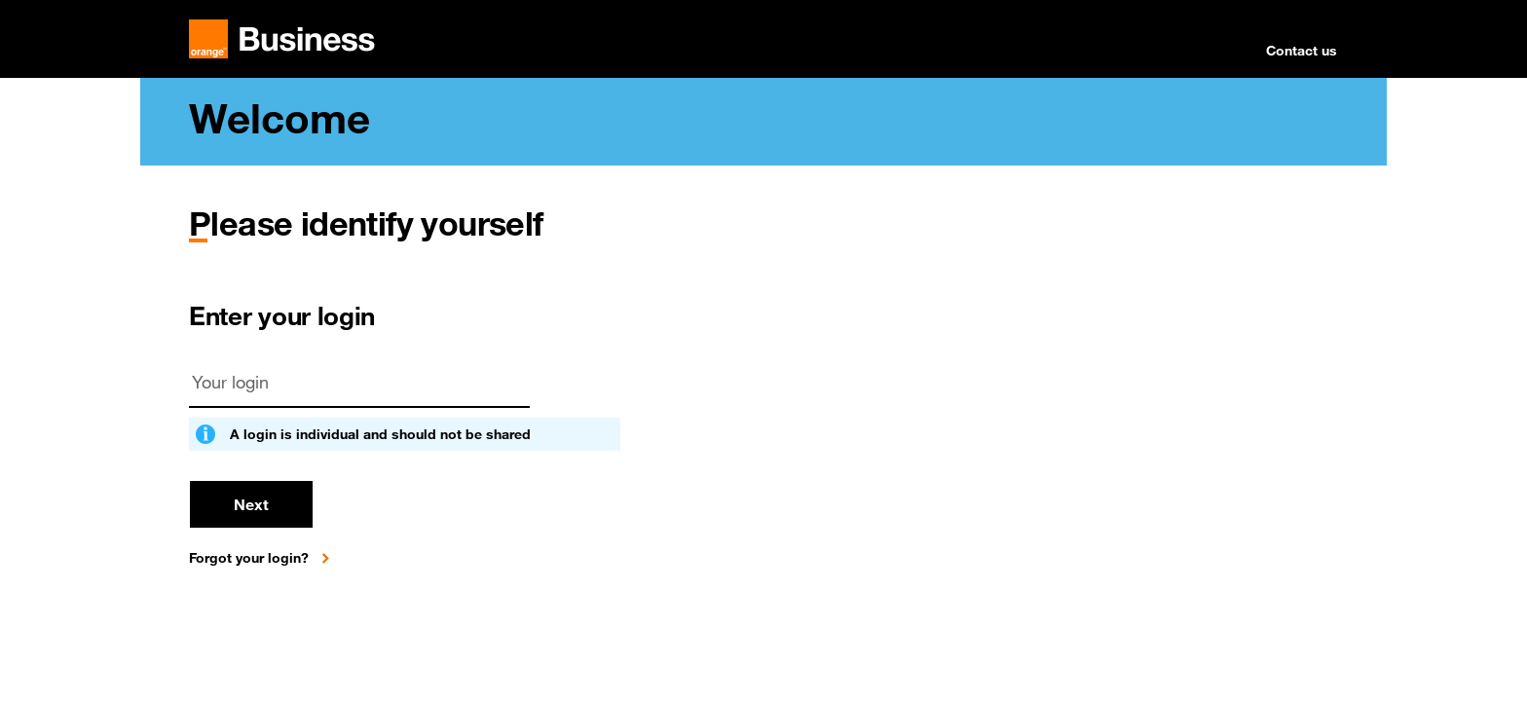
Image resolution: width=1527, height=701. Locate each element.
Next (251, 504)
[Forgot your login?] (263, 558)
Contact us (1301, 50)
